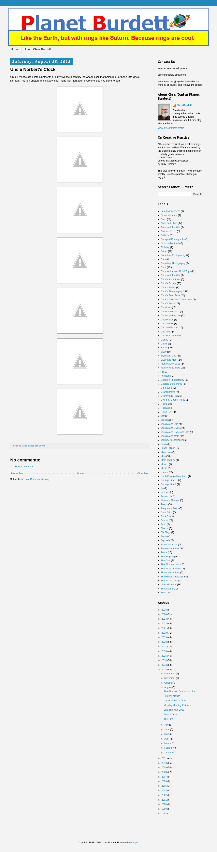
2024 (164, 614)
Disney (164, 339)
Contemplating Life (171, 315)
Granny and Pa (169, 395)
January (168, 752)
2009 (164, 767)
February (169, 747)
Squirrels (165, 540)
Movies (164, 464)
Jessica (165, 420)
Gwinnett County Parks (173, 399)
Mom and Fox (168, 460)
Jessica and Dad (169, 424)
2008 (164, 772)
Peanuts (165, 492)
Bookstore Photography (173, 255)
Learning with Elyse (174, 709)
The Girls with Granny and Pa (179, 691)
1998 (164, 813)
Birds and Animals (170, 243)
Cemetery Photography (173, 263)
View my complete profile (171, 128)
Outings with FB (169, 480)
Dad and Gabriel (169, 327)
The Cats (165, 560)
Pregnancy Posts (170, 508)
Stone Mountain (169, 215)
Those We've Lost (170, 572)
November (170, 678)
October (168, 682)
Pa (162, 488)
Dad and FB (167, 323)
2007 (164, 776)
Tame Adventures (170, 548)
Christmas (166, 307)
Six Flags (165, 532)
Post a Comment (24, 466)
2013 (164, 665)
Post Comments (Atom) (37, 479)
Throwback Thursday (172, 576)
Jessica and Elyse (170, 428)
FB (162, 371)
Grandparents (168, 392)
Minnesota (166, 452)
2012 (164, 669)
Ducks (164, 343)
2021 (164, 628)
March (168, 743)
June (167, 729)
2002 (164, 795)
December (170, 673)
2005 (164, 785)
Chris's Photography (171, 291)
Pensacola (166, 496)
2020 (164, 632)
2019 (164, 637)
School (164, 520)
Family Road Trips (170, 367)
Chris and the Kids (170, 275)
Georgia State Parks (171, 383)
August (168, 687)
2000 (164, 804)
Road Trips (166, 512)
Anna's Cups (170, 714)
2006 (164, 781)
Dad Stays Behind (170, 335)
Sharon (164, 528)
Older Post (143, 473)
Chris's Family (168, 287)
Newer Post (17, 473)
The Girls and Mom (171, 564)
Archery (165, 235)
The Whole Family (170, 568)
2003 (164, 790)
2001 (164, 799)
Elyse (163, 351)
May (166, 734)
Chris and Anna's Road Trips (176, 271)
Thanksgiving (168, 556)
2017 (164, 646)
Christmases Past (170, 311)
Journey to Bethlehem (172, 440)
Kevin (164, 444)
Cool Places (167, 319)
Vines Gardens (168, 584)
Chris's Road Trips (170, 295)
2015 (164, 655)
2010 (164, 763)
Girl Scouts (166, 387)
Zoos (163, 592)
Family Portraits (172, 696)
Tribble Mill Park (169, 580)
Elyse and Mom (169, 359)
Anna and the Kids (170, 227)
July (166, 724)
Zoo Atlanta (167, 588)
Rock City (166, 516)
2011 (164, 758)
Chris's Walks (168, 303)
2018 (164, 641)
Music (164, 468)
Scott (163, 524)
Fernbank (166, 375)
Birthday (165, 247)
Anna (163, 219)
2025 (164, 609)
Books (164, 251)
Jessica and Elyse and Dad (175, 432)
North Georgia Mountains (174, 476)
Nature (164, 472)
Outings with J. (168, 484)
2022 (164, 623)
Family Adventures (170, 211)
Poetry (164, 504)
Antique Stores (168, 231)
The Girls (168, 719)
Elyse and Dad (168, 355)
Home (15, 49)
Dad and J (166, 331)
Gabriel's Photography (172, 380)
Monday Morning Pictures (177, 705)
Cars (163, 259)
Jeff (163, 416)
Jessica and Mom (170, 436)
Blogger (134, 842)
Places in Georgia (170, 500)
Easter (164, 347)
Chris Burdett (184, 105)
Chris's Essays (168, 283)
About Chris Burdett (37, 49)
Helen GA (166, 412)
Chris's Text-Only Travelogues (176, 299)
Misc (163, 456)
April (167, 738)
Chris (163, 267)
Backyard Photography (173, 239)
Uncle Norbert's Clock (175, 700)
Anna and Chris (169, 223)
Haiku (164, 404)
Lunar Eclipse (168, 448)
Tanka (164, 552)
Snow (164, 536)
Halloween (166, 408)
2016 (164, 651)
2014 (164, 660)
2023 (164, 618)
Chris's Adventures (171, 279)
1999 (164, 808)
